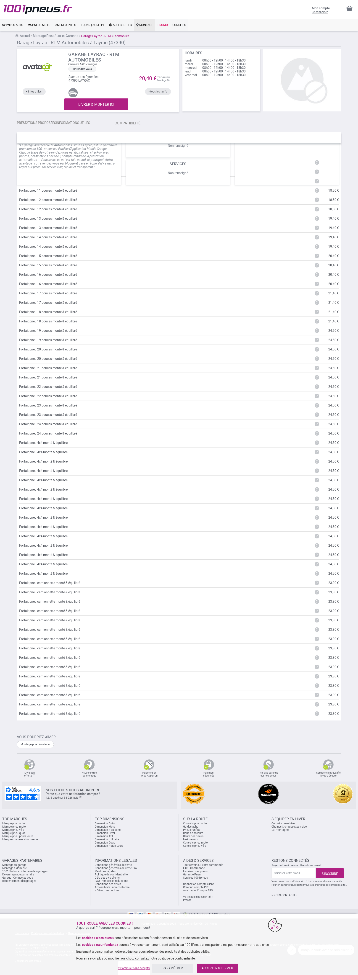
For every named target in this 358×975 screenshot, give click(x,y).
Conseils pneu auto (195, 823)
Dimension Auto (105, 823)
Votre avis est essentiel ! (198, 896)
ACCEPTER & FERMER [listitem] (217, 968)
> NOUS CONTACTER (284, 895)
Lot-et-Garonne (67, 36)
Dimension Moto (105, 826)
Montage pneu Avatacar (35, 744)
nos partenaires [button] (216, 945)
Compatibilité (142, 123)
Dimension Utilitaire (107, 839)
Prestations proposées (39, 123)
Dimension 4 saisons (108, 829)
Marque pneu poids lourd (17, 836)
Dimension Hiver (105, 833)
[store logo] (38, 9)
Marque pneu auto (13, 823)
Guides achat (191, 826)
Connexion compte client (198, 884)
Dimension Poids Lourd (109, 845)
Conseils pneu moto (195, 842)
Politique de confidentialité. (330, 884)
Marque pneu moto (14, 826)
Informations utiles (81, 123)
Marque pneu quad (14, 833)
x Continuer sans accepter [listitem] (134, 968)
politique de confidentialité (176, 958)
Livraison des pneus (195, 871)
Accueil (25, 36)
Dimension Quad (105, 842)
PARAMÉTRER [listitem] (173, 968)
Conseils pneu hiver (283, 823)
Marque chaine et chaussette (20, 839)
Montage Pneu (43, 36)
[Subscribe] (330, 873)
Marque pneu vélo (13, 829)
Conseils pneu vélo (194, 845)
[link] (13, 25)
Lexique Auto (191, 839)
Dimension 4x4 (104, 836)
